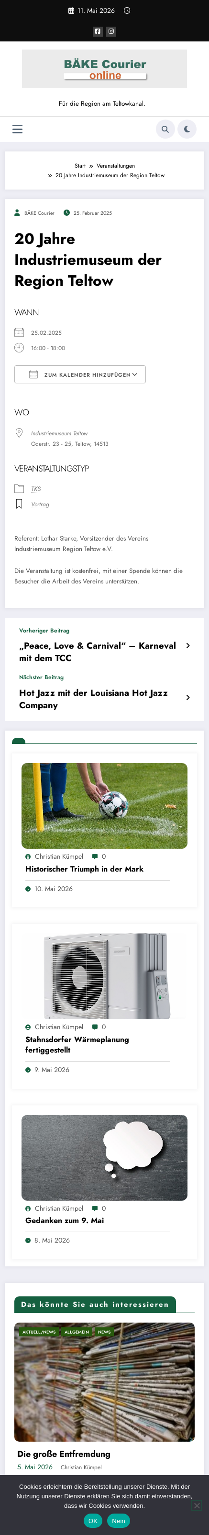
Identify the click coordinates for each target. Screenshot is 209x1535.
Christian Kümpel (59, 837)
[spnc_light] (187, 128)
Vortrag (40, 504)
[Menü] (17, 129)
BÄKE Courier (39, 212)
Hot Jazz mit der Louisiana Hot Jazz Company (96, 687)
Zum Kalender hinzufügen (80, 374)
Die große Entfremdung (63, 1434)
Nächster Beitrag (41, 672)
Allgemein (77, 1312)
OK (93, 1521)
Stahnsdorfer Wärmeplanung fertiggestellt (77, 1024)
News (104, 1312)
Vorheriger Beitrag (44, 630)
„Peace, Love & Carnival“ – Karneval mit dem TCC (97, 649)
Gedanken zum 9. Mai (64, 1200)
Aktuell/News (38, 1312)
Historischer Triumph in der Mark (84, 849)
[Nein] (196, 1505)
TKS (36, 488)
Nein (118, 1521)
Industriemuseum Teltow (59, 433)
